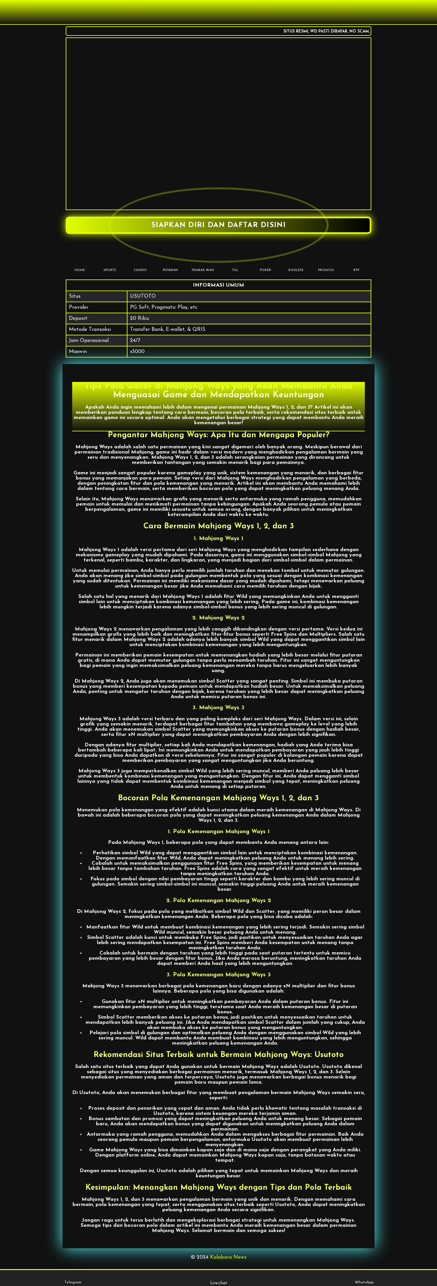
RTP (356, 260)
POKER (265, 260)
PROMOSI (326, 260)
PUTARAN (170, 260)
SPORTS (110, 260)
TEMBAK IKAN (203, 260)
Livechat (218, 1278)
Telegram (72, 1278)
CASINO (140, 260)
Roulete (296, 260)
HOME (79, 260)
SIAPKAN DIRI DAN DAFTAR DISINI (218, 225)
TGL (235, 260)
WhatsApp (364, 1278)
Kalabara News (228, 1257)
